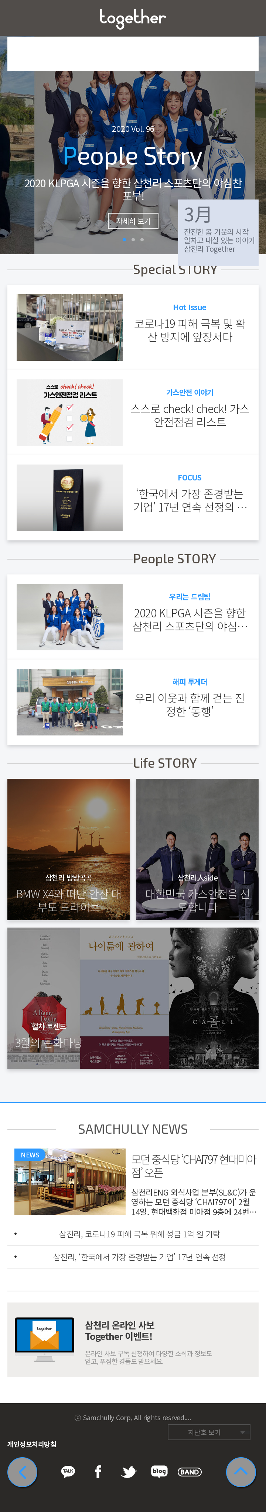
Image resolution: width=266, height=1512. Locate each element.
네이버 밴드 (253, 1415)
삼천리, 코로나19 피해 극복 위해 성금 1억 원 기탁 (139, 1234)
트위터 (225, 1415)
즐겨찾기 (248, 18)
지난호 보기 (204, 1432)
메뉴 (18, 18)
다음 (255, 127)
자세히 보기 (133, 220)
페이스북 (211, 1415)
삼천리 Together (133, 19)
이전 (11, 127)
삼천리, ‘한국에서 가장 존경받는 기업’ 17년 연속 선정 (139, 1257)
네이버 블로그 (239, 1415)
